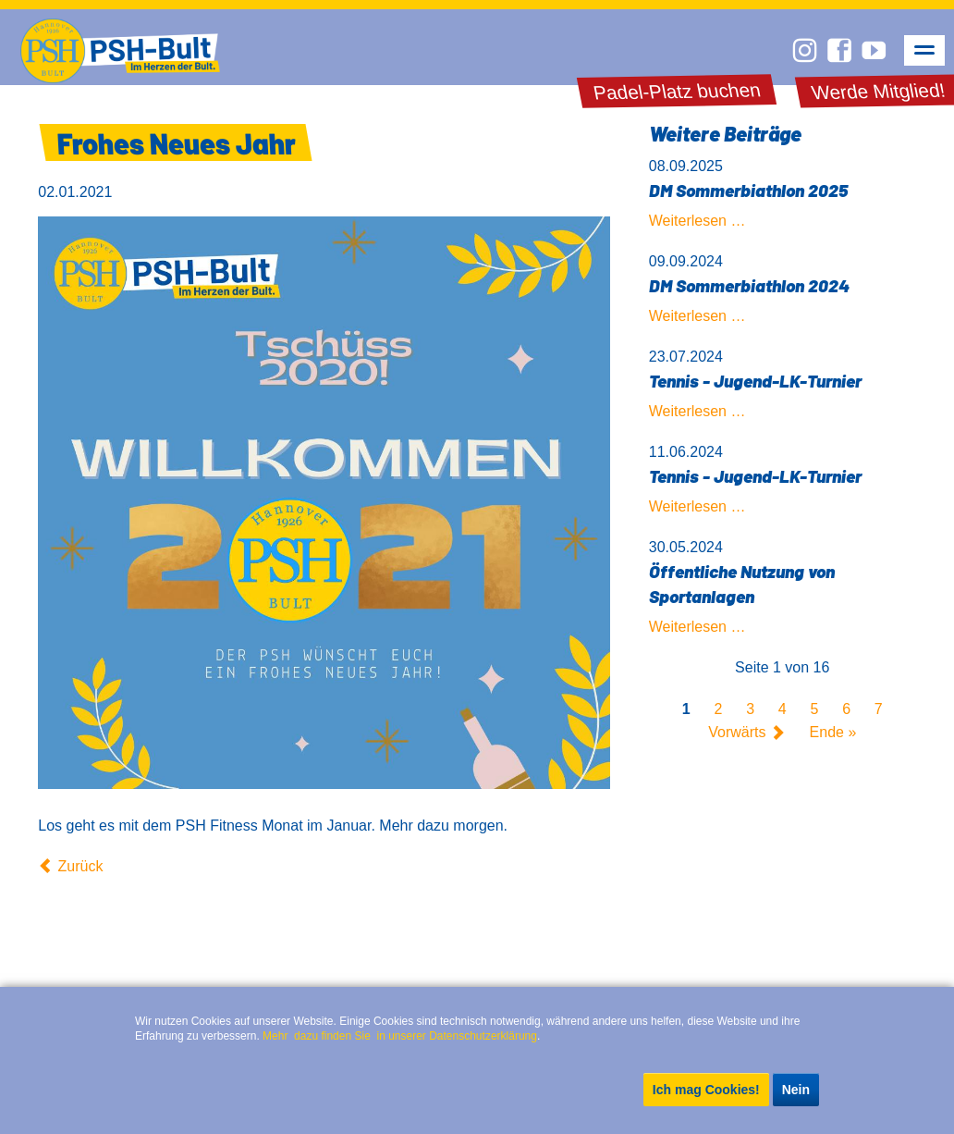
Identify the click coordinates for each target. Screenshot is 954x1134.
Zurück (81, 866)
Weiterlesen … (697, 220)
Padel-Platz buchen (676, 92)
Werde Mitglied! (879, 91)
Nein (796, 1089)
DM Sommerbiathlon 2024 (749, 285)
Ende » (833, 733)
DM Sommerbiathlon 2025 (748, 190)
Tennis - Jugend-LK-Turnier (755, 380)
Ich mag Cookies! (706, 1089)
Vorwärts (736, 733)
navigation (924, 50)
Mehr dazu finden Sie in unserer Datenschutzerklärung (400, 1035)
